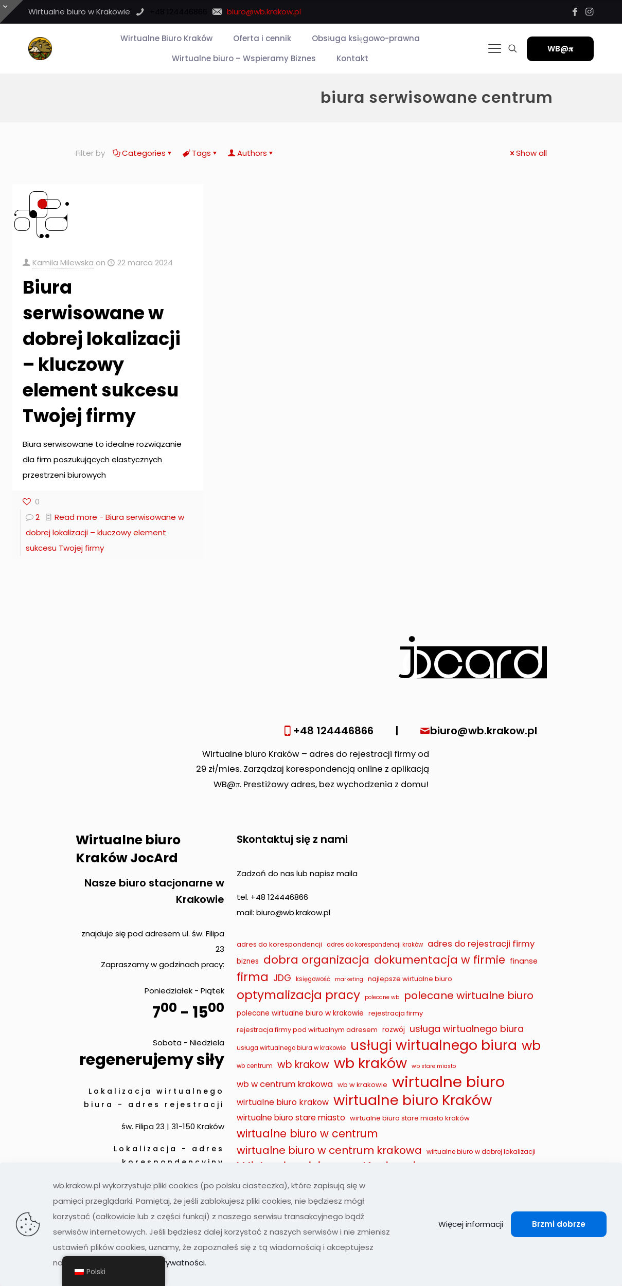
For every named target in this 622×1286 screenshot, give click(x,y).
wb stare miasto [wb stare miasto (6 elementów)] (434, 1066)
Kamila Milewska (63, 262)
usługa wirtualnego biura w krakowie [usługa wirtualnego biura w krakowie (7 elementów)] (291, 1048)
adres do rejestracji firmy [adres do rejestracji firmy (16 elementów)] (481, 943)
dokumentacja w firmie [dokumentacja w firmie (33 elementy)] (439, 959)
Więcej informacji (470, 1224)
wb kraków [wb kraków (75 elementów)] (370, 1063)
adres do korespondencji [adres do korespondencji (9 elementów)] (279, 944)
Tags (201, 153)
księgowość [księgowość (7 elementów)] (313, 979)
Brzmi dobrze (558, 1224)
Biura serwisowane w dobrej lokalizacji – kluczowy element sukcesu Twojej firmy (102, 351)
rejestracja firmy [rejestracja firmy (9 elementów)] (395, 1013)
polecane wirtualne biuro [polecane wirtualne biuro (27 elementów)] (469, 995)
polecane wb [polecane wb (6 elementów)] (382, 997)
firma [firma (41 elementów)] (253, 977)
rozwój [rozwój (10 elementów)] (393, 1030)
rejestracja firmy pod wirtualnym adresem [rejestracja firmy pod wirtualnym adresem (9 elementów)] (307, 1030)
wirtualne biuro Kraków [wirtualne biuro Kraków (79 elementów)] (412, 1100)
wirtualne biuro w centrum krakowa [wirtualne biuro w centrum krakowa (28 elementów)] (329, 1150)
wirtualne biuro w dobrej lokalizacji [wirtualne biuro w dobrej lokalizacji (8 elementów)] (481, 1151)
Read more (105, 532)
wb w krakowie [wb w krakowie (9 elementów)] (362, 1085)
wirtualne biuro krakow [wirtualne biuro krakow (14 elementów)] (283, 1102)
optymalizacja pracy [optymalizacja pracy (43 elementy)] (298, 995)
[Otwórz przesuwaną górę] (11, 11)
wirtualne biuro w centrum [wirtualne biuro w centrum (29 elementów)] (307, 1133)
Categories (143, 153)
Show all (527, 153)
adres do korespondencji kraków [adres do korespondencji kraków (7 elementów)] (375, 944)
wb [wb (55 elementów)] (531, 1046)
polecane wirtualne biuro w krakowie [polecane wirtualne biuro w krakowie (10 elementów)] (300, 1013)
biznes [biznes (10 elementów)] (248, 961)
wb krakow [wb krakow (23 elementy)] (303, 1065)
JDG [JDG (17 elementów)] (282, 978)
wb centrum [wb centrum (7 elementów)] (255, 1066)
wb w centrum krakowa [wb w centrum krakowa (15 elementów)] (285, 1084)
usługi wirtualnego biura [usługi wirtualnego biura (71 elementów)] (433, 1045)
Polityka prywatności (166, 1262)
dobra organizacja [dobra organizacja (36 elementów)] (316, 960)
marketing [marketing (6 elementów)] (349, 979)
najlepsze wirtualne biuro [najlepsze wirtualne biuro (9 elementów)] (410, 979)
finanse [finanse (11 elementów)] (524, 961)
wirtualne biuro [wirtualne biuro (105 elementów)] (448, 1082)
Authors (251, 153)
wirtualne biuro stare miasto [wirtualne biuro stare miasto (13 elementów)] (291, 1117)
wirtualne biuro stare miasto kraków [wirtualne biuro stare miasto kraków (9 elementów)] (410, 1118)
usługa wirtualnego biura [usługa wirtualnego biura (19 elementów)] (467, 1028)
